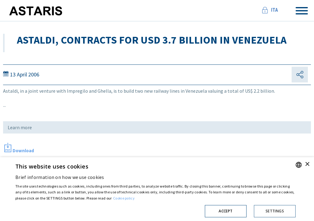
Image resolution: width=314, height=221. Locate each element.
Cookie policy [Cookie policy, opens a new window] (124, 198)
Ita (274, 10)
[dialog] (157, 189)
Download (23, 150)
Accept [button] (225, 211)
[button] (155, 210)
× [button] (307, 164)
